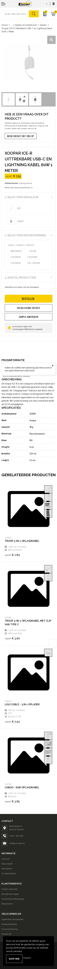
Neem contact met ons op (20, 136)
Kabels (43, 25)
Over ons (6, 859)
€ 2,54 (12, 721)
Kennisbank (7, 869)
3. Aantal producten (20, 277)
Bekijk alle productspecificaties (18, 188)
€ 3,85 (12, 801)
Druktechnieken (9, 873)
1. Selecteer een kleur (21, 197)
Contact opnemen (10, 889)
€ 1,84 (12, 554)
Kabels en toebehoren (26, 25)
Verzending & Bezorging (13, 899)
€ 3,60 (12, 638)
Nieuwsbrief (7, 864)
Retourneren (7, 904)
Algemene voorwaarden (13, 919)
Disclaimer (6, 934)
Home (5, 25)
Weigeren (27, 958)
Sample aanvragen (10, 894)
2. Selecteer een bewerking (25, 235)
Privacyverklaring (9, 929)
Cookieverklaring (9, 924)
